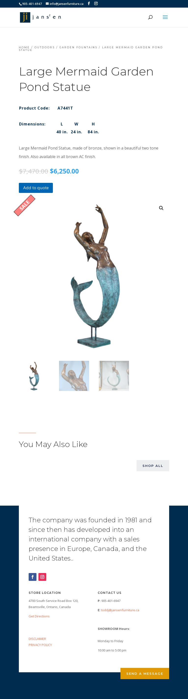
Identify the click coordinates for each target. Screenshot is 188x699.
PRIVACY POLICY (40, 645)
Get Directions (39, 616)
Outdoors (45, 47)
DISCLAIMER (37, 639)
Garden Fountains (78, 47)
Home (24, 47)
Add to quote (36, 187)
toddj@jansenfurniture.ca (120, 610)
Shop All (152, 466)
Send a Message (144, 673)
